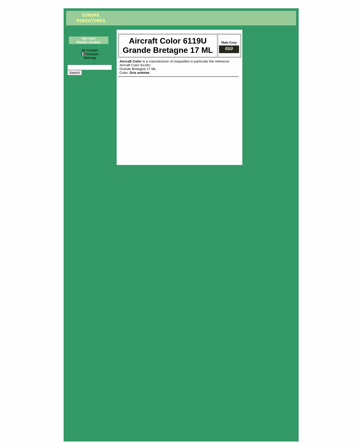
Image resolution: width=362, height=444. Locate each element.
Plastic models (89, 42)
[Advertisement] (179, 119)
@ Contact (90, 50)
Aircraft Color (130, 61)
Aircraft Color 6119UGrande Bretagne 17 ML (137, 67)
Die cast (88, 38)
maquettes (182, 61)
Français (90, 54)
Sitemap (90, 58)
